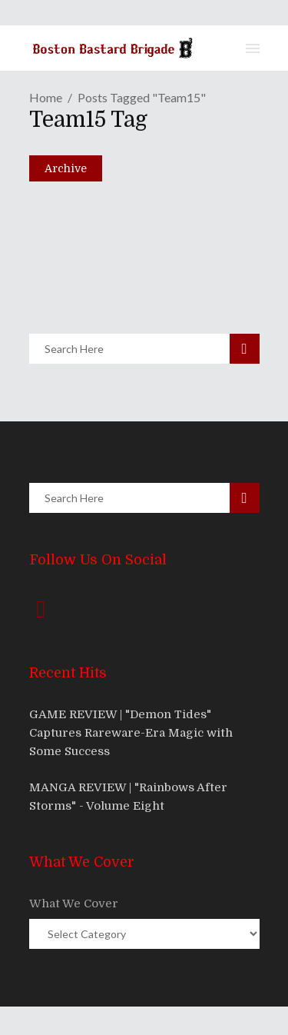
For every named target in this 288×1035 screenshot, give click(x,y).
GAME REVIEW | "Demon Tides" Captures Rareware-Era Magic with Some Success (131, 732)
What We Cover (73, 903)
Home (45, 97)
